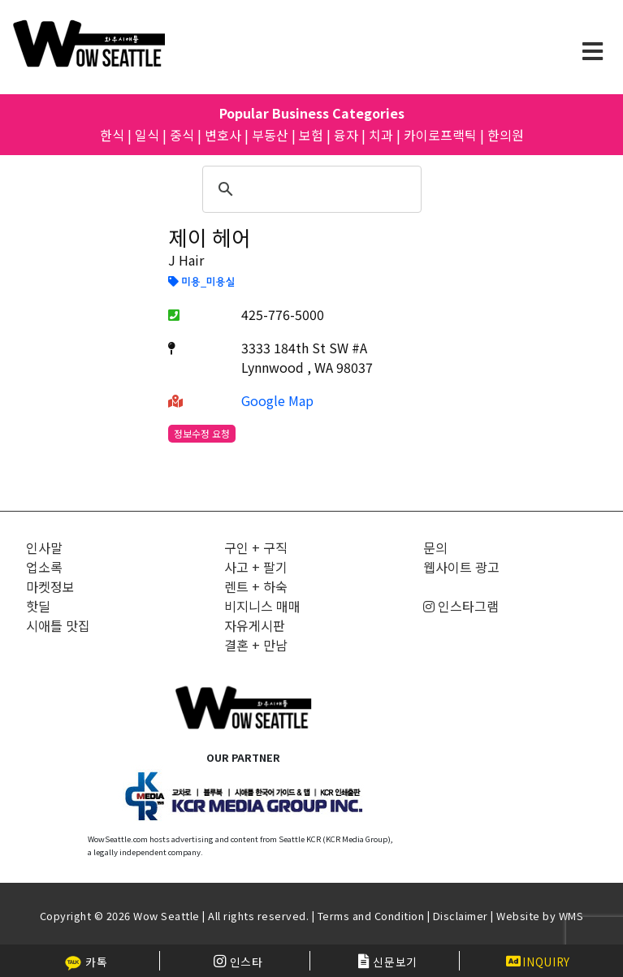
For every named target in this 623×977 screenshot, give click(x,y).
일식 (147, 135)
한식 (112, 135)
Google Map (277, 400)
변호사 (223, 135)
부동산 (270, 135)
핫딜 (38, 606)
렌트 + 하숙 (256, 586)
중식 (182, 135)
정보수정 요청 (202, 433)
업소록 (44, 567)
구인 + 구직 (256, 547)
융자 (346, 135)
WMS (571, 915)
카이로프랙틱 (440, 135)
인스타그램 (461, 606)
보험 (311, 135)
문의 (435, 547)
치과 (381, 135)
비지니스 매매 (262, 606)
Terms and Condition (371, 915)
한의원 (505, 135)
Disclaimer (460, 915)
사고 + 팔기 (256, 567)
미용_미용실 (201, 282)
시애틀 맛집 (58, 625)
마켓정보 (50, 586)
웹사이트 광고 (461, 567)
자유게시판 (254, 625)
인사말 (44, 547)
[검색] (309, 189)
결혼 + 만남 (256, 645)
